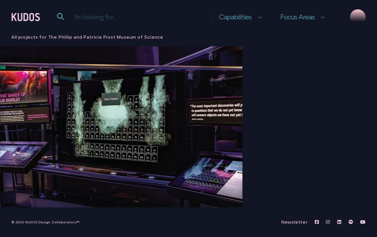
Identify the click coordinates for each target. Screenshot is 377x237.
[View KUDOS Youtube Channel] (363, 222)
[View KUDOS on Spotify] (352, 222)
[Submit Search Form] (61, 17)
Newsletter (294, 222)
